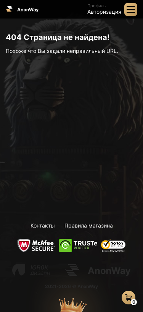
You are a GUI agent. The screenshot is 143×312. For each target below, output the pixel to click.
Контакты (43, 225)
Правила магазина (88, 225)
